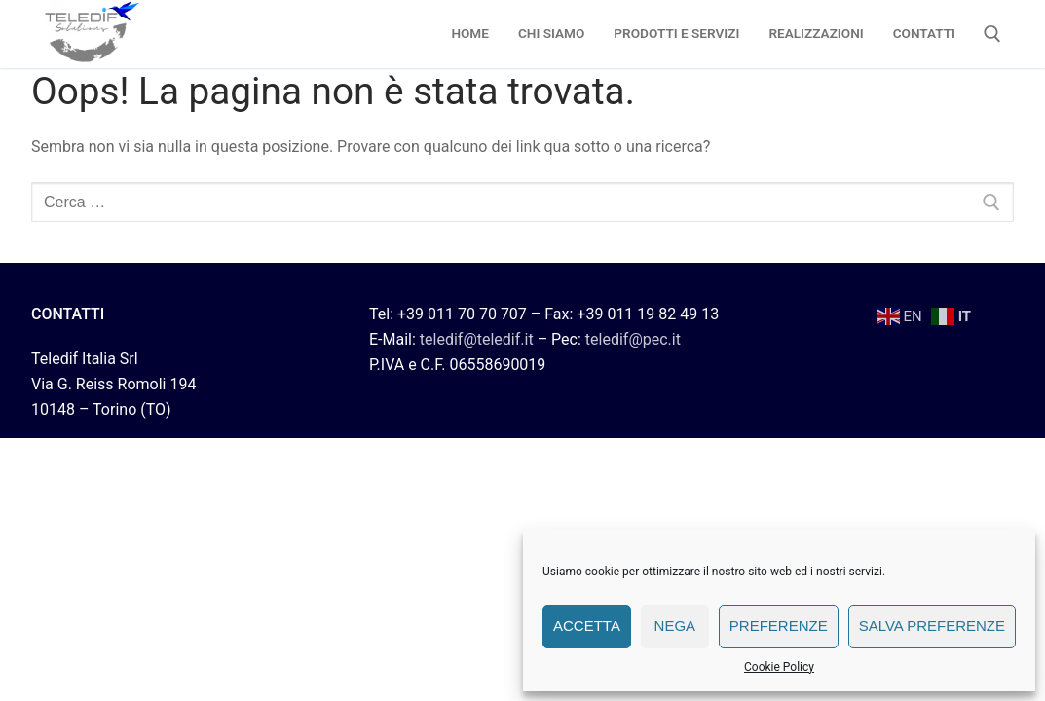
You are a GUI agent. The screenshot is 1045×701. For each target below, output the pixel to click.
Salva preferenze (932, 625)
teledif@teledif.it (477, 339)
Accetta (586, 625)
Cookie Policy (779, 667)
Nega (675, 625)
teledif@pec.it (633, 339)
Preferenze (778, 625)
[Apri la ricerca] (992, 34)
